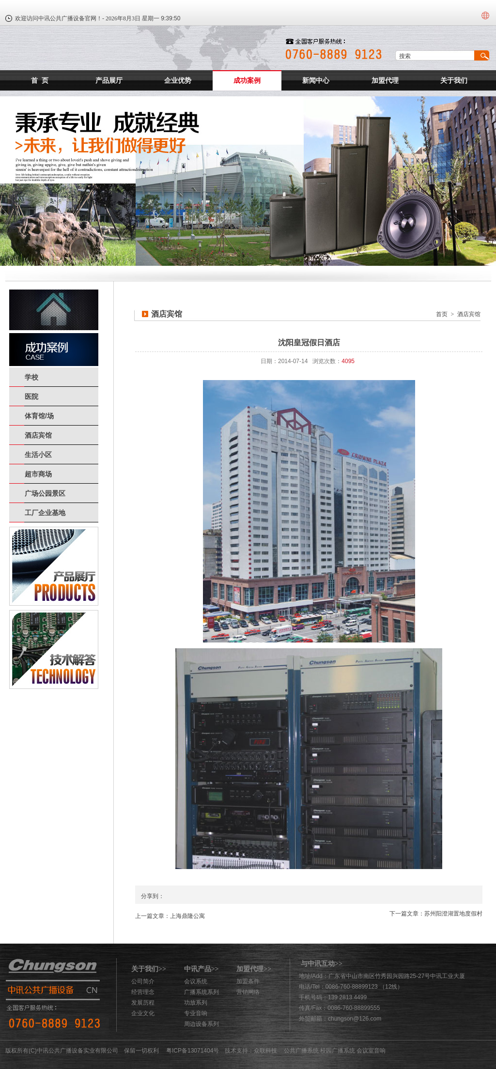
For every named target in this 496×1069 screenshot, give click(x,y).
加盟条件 (248, 981)
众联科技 (265, 1050)
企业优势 (177, 80)
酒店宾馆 (38, 435)
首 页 (39, 80)
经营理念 (143, 992)
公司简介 (143, 981)
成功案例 (247, 80)
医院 (31, 396)
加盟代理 (385, 80)
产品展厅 (109, 80)
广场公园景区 (45, 493)
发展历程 (143, 1002)
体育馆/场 (39, 416)
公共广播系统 (301, 1050)
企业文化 (143, 1013)
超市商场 (38, 474)
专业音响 (195, 1013)
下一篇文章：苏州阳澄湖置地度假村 (435, 913)
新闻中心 (315, 80)
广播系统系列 (201, 992)
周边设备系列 (201, 1024)
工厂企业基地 (45, 513)
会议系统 (195, 981)
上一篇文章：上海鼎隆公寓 (170, 916)
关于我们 (453, 80)
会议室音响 (371, 1050)
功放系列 (195, 1002)
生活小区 (38, 454)
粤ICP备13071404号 (192, 1050)
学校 (31, 377)
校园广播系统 (337, 1050)
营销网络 (248, 992)
